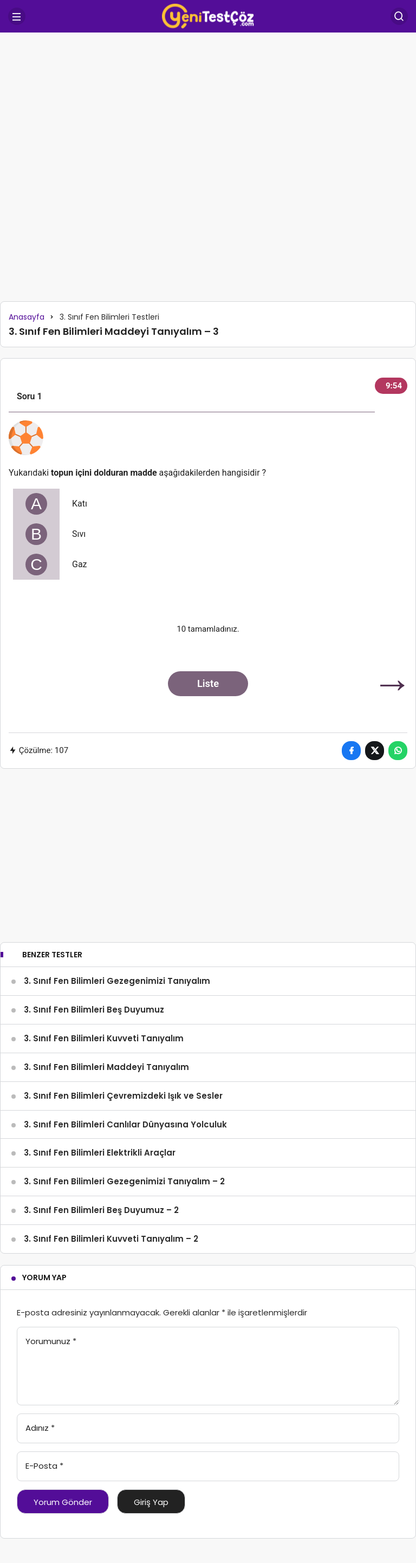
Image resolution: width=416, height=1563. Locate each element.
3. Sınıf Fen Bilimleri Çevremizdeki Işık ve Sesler (123, 1095)
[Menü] (16, 16)
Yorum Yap (44, 1277)
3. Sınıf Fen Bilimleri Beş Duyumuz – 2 (101, 1210)
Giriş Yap (151, 1502)
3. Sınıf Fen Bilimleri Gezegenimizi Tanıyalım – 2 (124, 1181)
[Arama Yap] (399, 16)
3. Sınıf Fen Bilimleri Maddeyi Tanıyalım (106, 1067)
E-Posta (44, 1465)
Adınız (40, 1428)
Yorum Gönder (63, 1502)
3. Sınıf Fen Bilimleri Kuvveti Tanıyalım (104, 1038)
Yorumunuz (50, 1341)
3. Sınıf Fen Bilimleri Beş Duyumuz (94, 1009)
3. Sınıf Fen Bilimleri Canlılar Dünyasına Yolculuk (125, 1124)
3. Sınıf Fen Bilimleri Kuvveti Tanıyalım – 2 (111, 1238)
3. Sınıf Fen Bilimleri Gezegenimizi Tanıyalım (117, 981)
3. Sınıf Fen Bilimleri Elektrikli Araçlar (100, 1152)
